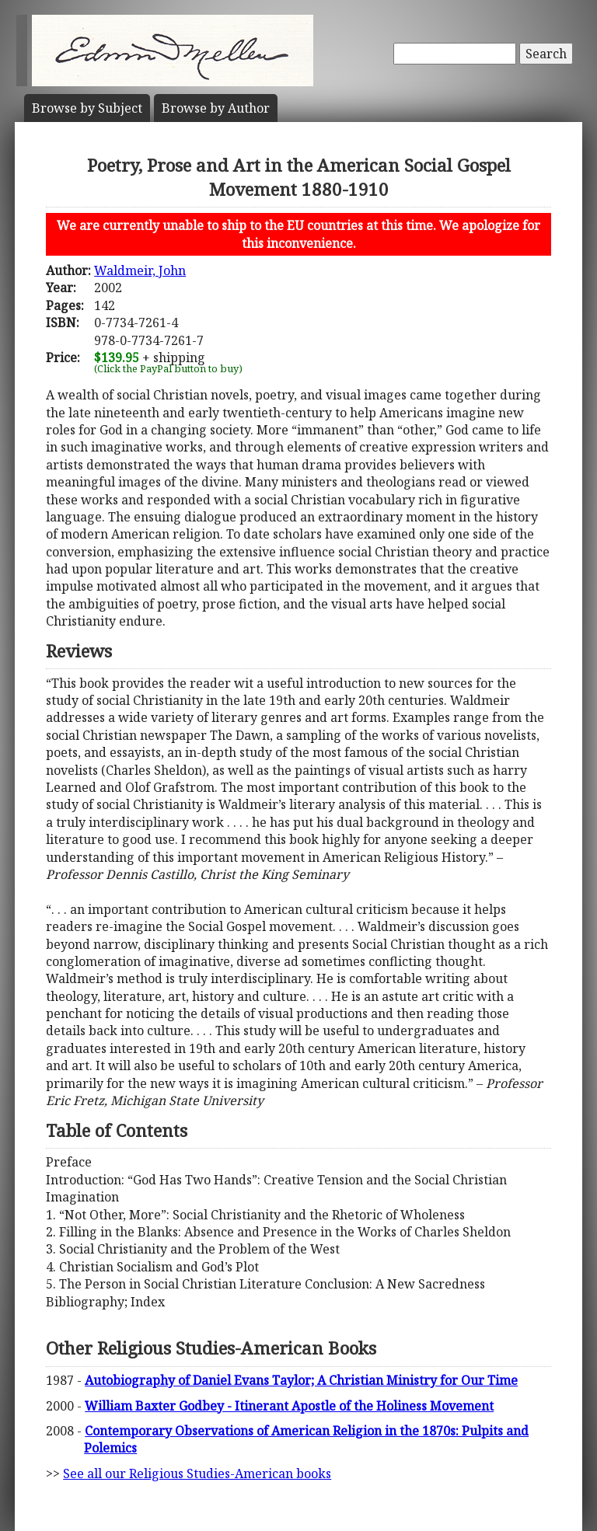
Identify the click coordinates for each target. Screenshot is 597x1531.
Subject (87, 108)
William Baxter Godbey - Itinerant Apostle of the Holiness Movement (289, 1405)
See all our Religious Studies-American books (197, 1473)
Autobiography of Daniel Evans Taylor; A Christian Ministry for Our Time (301, 1380)
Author (216, 108)
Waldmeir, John (140, 270)
